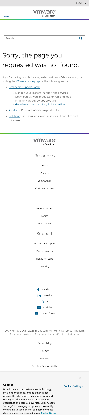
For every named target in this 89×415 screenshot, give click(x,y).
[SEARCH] (37, 38)
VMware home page (28, 81)
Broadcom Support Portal (24, 87)
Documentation (44, 251)
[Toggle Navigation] (5, 11)
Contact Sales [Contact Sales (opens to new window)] (44, 313)
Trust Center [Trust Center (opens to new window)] (44, 224)
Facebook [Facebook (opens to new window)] (44, 289)
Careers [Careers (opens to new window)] (44, 173)
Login (81, 3)
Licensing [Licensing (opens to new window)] (44, 266)
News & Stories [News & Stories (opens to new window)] (44, 208)
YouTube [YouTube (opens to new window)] (44, 307)
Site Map (44, 358)
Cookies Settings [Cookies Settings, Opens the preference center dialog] (73, 386)
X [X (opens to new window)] (44, 301)
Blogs (45, 166)
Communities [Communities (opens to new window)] (44, 181)
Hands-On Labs (44, 259)
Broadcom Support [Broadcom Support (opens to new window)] (44, 244)
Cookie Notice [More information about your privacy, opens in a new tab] (49, 413)
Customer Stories (44, 188)
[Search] (80, 38)
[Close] (80, 377)
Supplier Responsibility (44, 366)
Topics (44, 216)
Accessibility (45, 343)
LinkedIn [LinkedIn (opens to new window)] (44, 295)
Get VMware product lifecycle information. (40, 104)
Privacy (44, 351)
